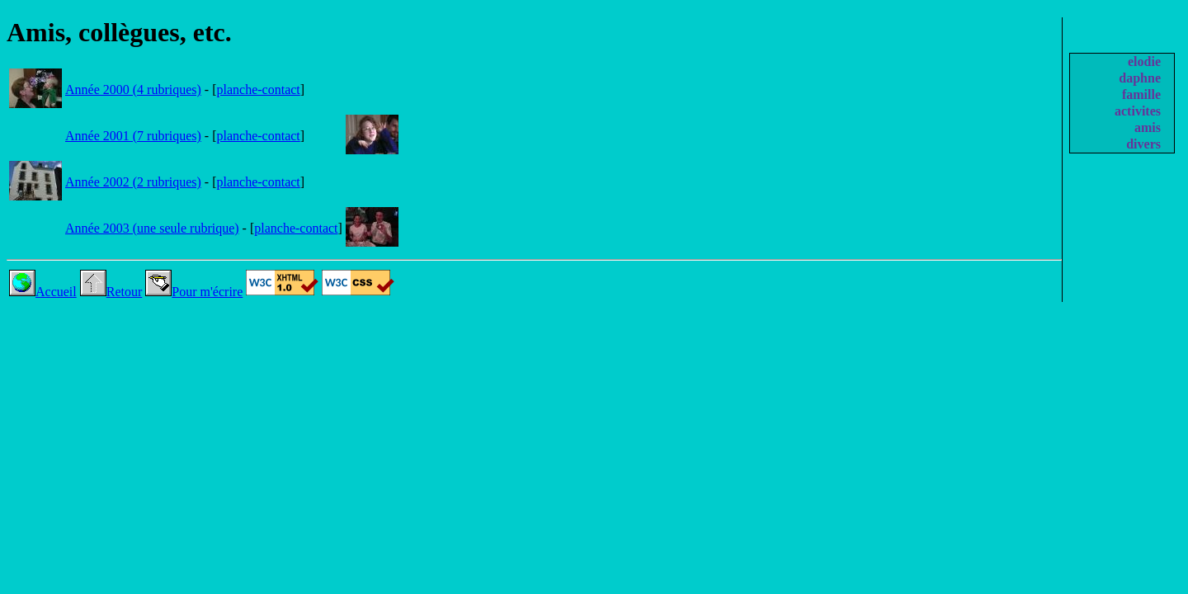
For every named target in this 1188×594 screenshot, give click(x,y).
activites (1138, 111)
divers (1143, 144)
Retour (111, 292)
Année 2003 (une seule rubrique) (152, 228)
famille (1141, 94)
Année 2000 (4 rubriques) (133, 89)
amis (1147, 127)
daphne (1140, 78)
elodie (1144, 61)
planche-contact (258, 89)
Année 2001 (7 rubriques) (133, 136)
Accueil (43, 292)
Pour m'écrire (194, 292)
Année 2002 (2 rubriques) (133, 182)
